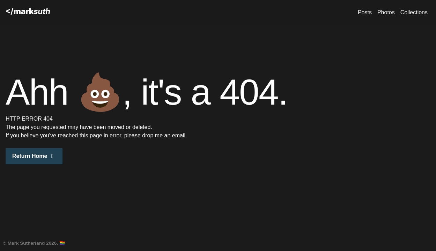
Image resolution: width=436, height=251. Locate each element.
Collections (414, 12)
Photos (386, 12)
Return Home (34, 156)
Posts (365, 12)
